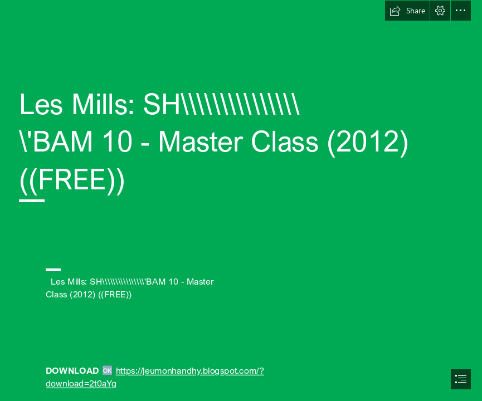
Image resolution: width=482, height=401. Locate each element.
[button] (407, 11)
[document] (241, 200)
